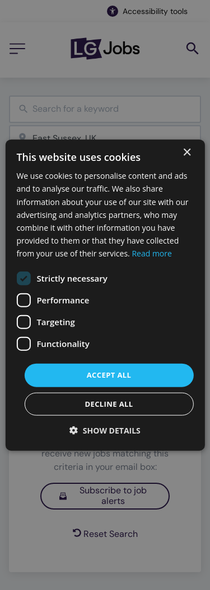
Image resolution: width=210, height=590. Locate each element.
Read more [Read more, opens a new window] (151, 253)
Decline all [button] (109, 403)
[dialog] (104, 295)
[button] (105, 430)
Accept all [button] (109, 375)
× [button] (187, 153)
